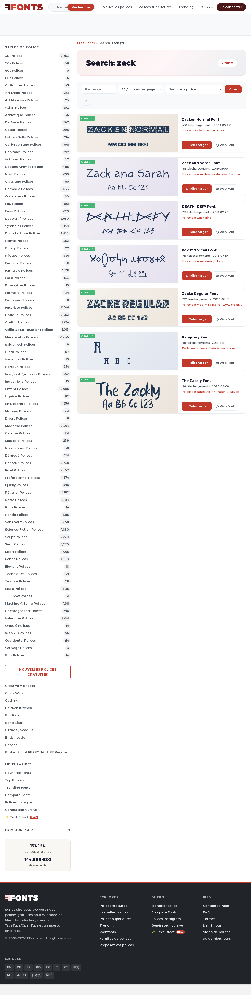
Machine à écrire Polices (25, 603)
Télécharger (197, 145)
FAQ (206, 912)
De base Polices (18, 122)
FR (48, 967)
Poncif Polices (16, 559)
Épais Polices (15, 589)
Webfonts (108, 932)
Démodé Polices (18, 455)
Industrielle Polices (20, 381)
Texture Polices (18, 581)
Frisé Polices (15, 211)
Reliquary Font (195, 337)
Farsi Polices (15, 278)
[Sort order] (194, 89)
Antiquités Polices (20, 85)
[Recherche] (80, 7)
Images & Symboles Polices (27, 374)
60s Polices (14, 70)
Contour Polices (18, 463)
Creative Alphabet (20, 686)
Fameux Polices (18, 263)
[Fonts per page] (140, 89)
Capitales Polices (19, 152)
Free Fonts (86, 43)
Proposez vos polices (117, 945)
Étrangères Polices (20, 285)
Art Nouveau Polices (21, 100)
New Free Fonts (18, 773)
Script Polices (16, 537)
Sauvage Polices (18, 648)
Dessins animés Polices (24, 167)
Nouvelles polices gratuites (38, 671)
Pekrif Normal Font (199, 250)
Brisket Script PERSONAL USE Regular (36, 752)
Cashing (11, 700)
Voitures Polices (18, 159)
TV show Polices (18, 596)
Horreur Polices (17, 367)
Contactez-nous (216, 906)
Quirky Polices (16, 485)
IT (56, 967)
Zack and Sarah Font (201, 163)
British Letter (16, 737)
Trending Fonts (17, 788)
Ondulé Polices (17, 626)
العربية (21, 975)
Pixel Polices (15, 470)
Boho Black (14, 723)
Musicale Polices (18, 441)
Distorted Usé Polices (23, 233)
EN (9, 967)
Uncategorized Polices (23, 611)
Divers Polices (16, 418)
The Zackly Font (196, 381)
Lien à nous (212, 925)
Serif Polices (15, 544)
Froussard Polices (19, 300)
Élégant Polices (17, 566)
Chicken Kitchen (18, 708)
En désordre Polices (21, 404)
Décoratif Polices (19, 218)
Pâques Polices (17, 255)
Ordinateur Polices (20, 196)
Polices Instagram (20, 802)
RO (38, 967)
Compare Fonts (18, 795)
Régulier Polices (18, 492)
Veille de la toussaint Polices (29, 330)
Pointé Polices (16, 241)
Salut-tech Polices (20, 344)
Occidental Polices (20, 640)
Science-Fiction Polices (24, 529)
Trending (186, 7)
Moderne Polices (19, 426)
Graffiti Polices (17, 322)
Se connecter (231, 7)
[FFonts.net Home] (24, 7)
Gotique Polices (18, 315)
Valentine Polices (19, 618)
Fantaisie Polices (19, 270)
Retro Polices (16, 500)
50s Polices (14, 63)
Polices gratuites (113, 906)
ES (28, 967)
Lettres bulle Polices (21, 137)
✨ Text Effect (21, 817)
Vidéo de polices (216, 932)
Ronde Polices (16, 515)
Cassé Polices (16, 130)
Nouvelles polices (117, 7)
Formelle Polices (18, 293)
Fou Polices (14, 204)
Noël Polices (15, 174)
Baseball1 (12, 745)
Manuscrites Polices (21, 337)
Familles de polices (115, 938)
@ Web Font (225, 145)
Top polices (14, 780)
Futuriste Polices (19, 307)
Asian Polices (16, 107)
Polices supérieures (155, 7)
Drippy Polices (16, 248)
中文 (76, 967)
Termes (209, 919)
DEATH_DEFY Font (199, 206)
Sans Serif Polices (19, 522)
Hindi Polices (15, 352)
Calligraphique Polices (23, 144)
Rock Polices (15, 507)
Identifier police (164, 906)
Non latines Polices (21, 448)
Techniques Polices (21, 574)
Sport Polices (16, 552)
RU (9, 975)
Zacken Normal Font (200, 119)
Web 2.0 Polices (18, 633)
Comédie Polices (19, 189)
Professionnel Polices (22, 478)
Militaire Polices (18, 411)
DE (19, 967)
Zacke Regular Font (200, 294)
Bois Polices (14, 655)
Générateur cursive (21, 810)
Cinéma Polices (17, 433)
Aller (233, 89)
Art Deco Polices (18, 93)
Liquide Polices (17, 396)
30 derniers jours (217, 938)
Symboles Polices (19, 226)
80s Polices (14, 78)
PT (66, 967)
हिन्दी (49, 975)
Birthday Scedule (19, 730)
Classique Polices (19, 181)
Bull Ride (12, 715)
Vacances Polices (19, 359)
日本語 (36, 975)
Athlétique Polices (20, 115)
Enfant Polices (17, 389)
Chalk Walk (14, 693)
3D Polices (13, 56)
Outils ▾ (206, 7)
